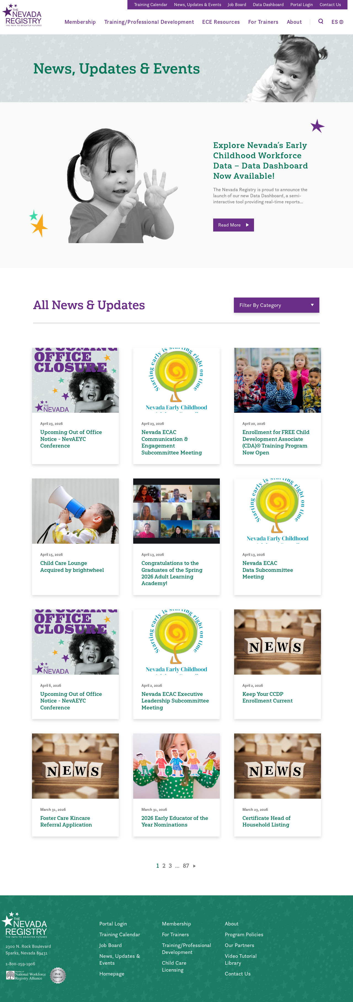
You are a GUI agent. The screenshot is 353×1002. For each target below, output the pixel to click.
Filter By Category (276, 305)
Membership (80, 21)
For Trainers (263, 21)
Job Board (237, 4)
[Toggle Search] (320, 21)
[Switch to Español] (337, 21)
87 (186, 865)
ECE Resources (221, 21)
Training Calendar (150, 4)
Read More (233, 225)
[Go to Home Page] (21, 15)
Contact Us (330, 4)
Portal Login (301, 4)
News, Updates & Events (197, 4)
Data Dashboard (268, 4)
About (294, 21)
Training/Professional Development (149, 21)
